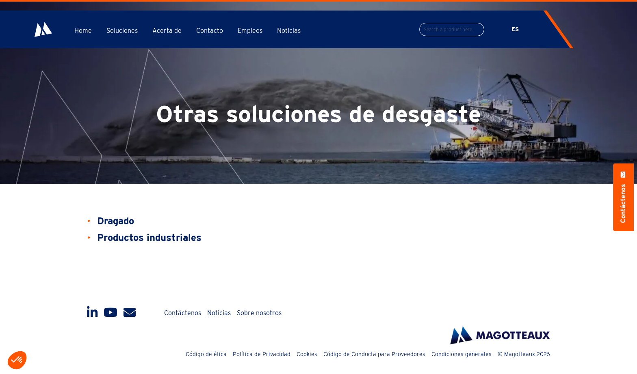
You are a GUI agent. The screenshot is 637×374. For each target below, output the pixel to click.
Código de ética (206, 354)
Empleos (250, 30)
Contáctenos (182, 313)
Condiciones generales (461, 354)
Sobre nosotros (259, 313)
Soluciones (122, 30)
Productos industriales (149, 237)
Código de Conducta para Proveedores (374, 354)
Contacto (209, 30)
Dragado (115, 221)
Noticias (289, 30)
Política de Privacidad (261, 354)
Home (83, 30)
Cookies (307, 354)
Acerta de (167, 30)
